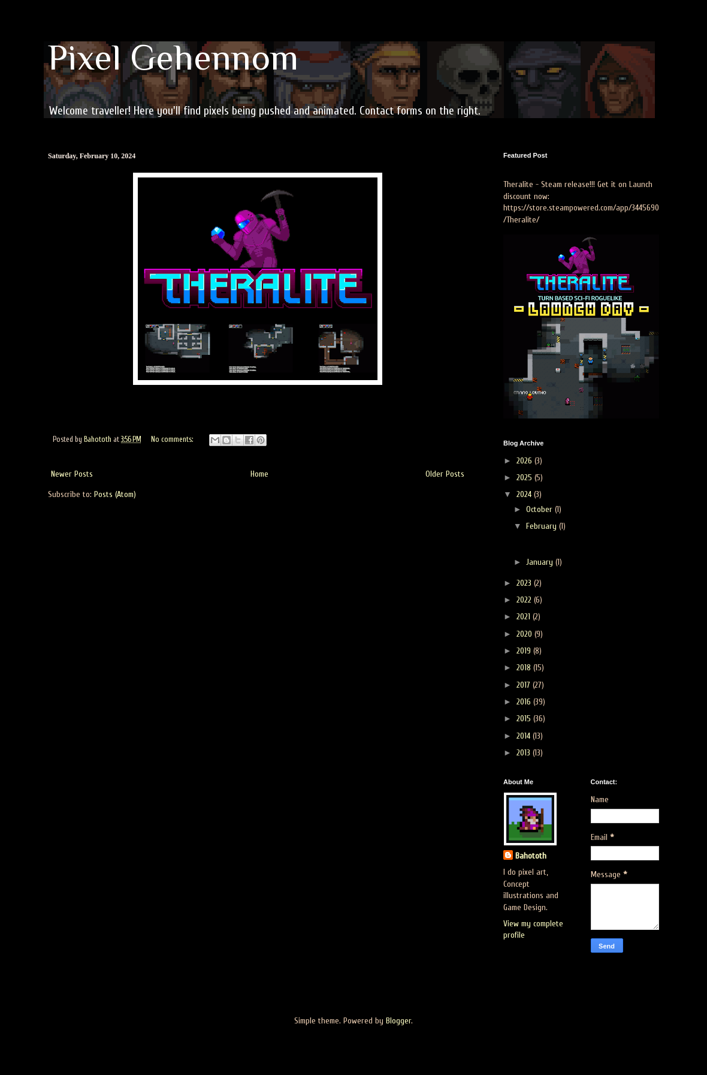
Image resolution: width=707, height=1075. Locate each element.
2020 (525, 634)
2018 (524, 668)
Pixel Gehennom (173, 57)
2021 (524, 617)
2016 (524, 702)
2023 (525, 583)
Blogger (398, 1021)
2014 (524, 736)
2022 (525, 600)
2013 (524, 753)
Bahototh (530, 856)
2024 (525, 494)
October (540, 509)
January (540, 562)
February (542, 526)
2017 (524, 685)
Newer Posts (72, 474)
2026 (525, 461)
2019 (524, 651)
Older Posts (444, 474)
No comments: (173, 439)
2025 (525, 477)
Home (259, 474)
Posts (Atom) (115, 494)
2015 (524, 718)
